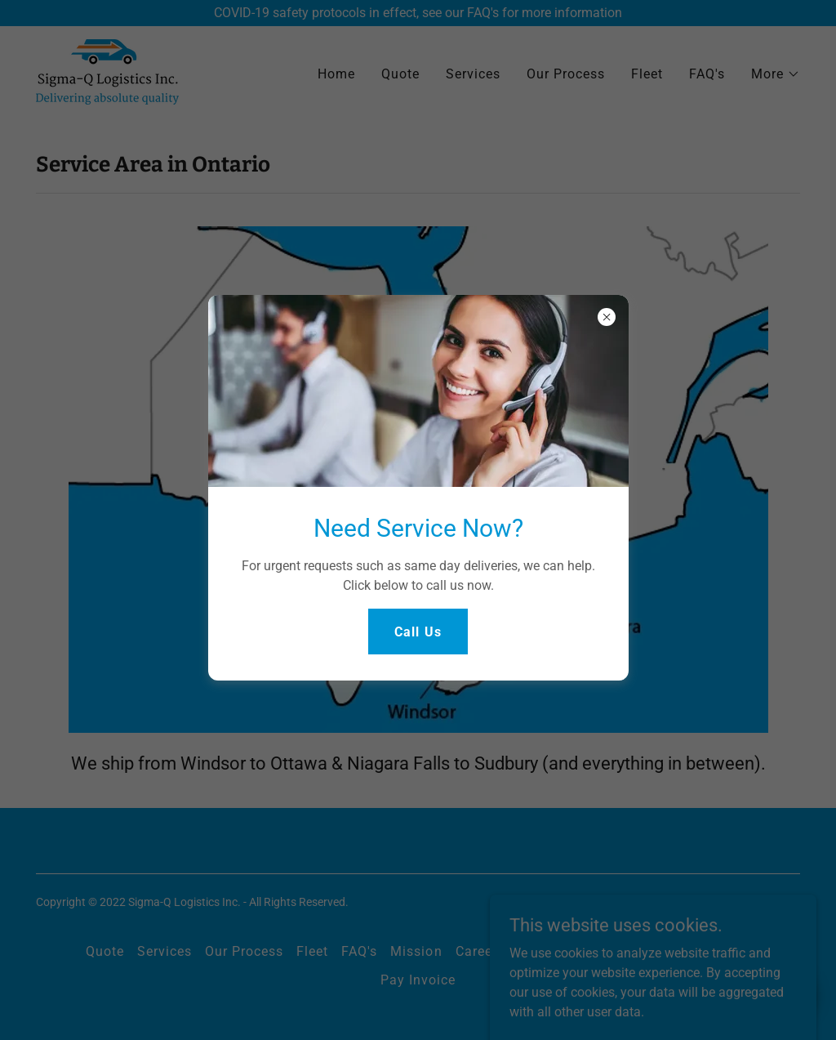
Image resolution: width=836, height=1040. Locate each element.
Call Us (417, 632)
